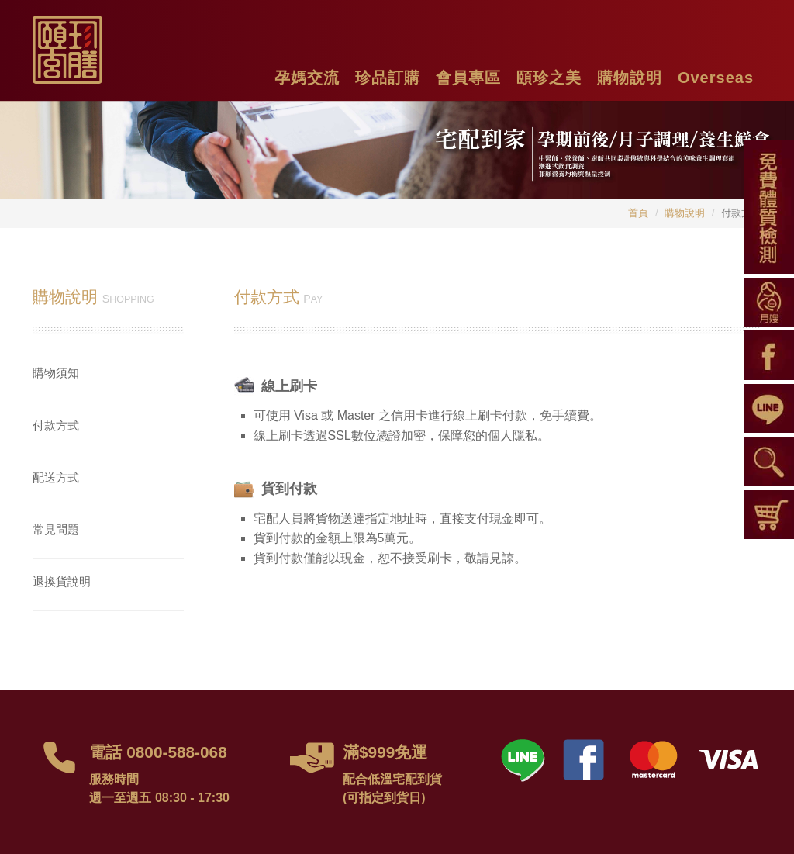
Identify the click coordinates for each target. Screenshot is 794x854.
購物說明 (685, 213)
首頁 (638, 213)
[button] (307, 75)
